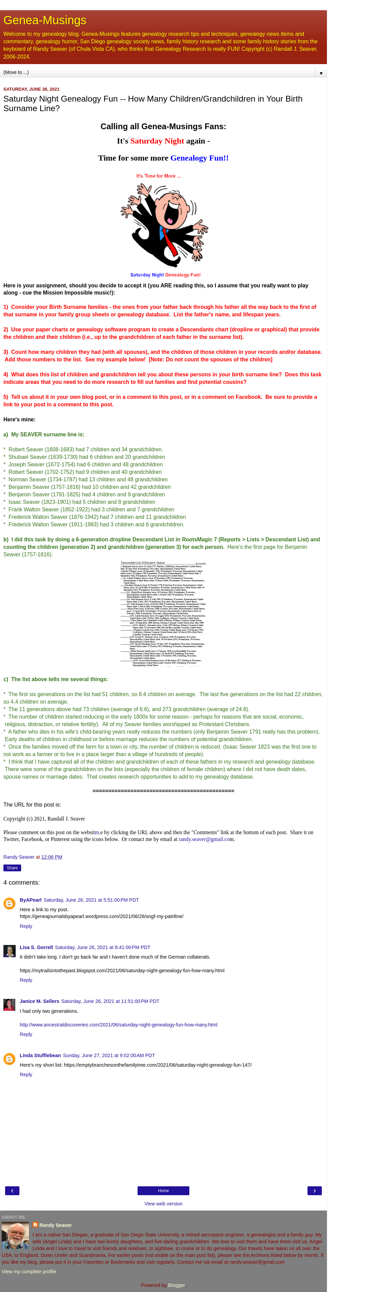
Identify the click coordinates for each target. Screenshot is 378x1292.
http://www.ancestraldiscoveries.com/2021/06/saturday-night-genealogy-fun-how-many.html (118, 1024)
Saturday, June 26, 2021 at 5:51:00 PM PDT (91, 900)
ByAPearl (31, 900)
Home (163, 1190)
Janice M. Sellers (39, 1001)
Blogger (176, 1285)
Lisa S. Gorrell (36, 947)
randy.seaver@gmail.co (204, 839)
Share (12, 868)
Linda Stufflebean (40, 1055)
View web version (163, 1203)
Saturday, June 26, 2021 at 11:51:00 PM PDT (110, 1001)
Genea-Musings (44, 20)
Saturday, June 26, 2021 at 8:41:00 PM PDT (103, 947)
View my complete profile (29, 1271)
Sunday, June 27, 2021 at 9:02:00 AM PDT (109, 1055)
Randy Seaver (56, 1225)
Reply (26, 926)
